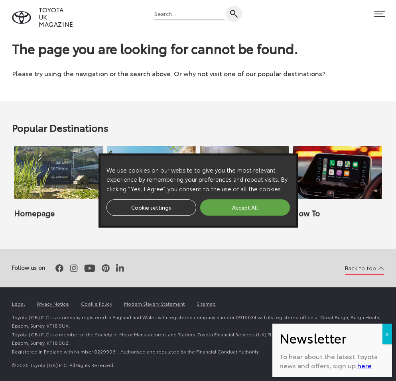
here (364, 271)
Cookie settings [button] (151, 207)
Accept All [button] (245, 207)
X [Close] (387, 239)
